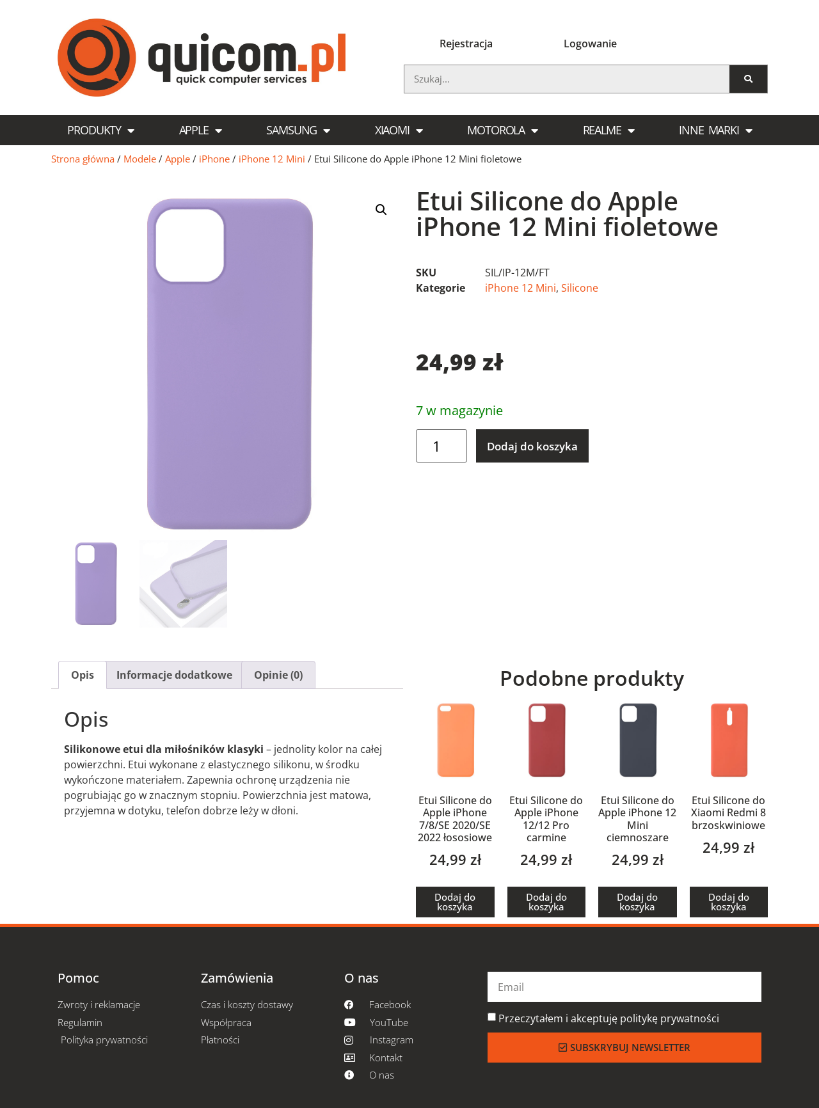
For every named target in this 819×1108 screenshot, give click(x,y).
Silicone (579, 288)
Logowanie (590, 43)
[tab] (82, 675)
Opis (82, 675)
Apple (200, 130)
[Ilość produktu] (441, 446)
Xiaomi (398, 130)
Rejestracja (466, 43)
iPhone (214, 158)
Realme (608, 130)
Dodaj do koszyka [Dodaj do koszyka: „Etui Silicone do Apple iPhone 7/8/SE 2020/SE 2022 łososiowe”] (454, 901)
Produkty (100, 130)
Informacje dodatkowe (174, 675)
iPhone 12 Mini (272, 158)
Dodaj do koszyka (532, 446)
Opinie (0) (278, 675)
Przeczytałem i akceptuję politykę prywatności (608, 1018)
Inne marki (715, 130)
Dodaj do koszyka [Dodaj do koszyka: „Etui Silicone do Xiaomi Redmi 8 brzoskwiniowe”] (728, 901)
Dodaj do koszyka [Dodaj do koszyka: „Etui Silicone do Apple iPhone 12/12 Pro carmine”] (546, 901)
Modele (139, 158)
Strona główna (83, 158)
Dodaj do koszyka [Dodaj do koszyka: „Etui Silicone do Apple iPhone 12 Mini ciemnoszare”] (637, 901)
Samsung (298, 130)
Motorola (502, 130)
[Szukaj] (748, 79)
